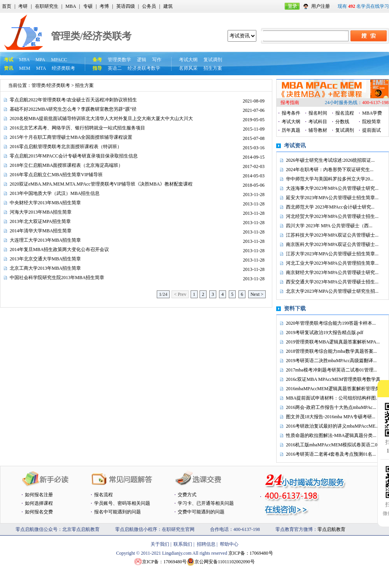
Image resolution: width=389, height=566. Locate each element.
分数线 (342, 121)
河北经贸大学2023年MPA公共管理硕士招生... (332, 216)
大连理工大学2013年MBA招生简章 (45, 240)
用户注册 (320, 6)
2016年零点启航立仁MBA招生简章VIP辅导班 (56, 174)
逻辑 (141, 59)
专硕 (88, 6)
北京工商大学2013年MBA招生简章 (45, 268)
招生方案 (212, 68)
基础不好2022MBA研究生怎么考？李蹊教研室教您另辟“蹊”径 (73, 109)
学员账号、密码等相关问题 (122, 503)
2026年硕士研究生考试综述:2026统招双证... (330, 160)
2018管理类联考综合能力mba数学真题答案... (331, 351)
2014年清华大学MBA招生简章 (41, 230)
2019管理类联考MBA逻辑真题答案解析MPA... (333, 342)
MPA (40, 59)
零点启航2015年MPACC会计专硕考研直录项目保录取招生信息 (74, 156)
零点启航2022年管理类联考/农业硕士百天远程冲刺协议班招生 (73, 100)
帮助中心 (229, 544)
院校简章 (371, 121)
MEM (24, 68)
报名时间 (317, 113)
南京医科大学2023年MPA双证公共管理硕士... (332, 244)
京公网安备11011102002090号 (224, 561)
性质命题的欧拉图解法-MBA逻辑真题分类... (331, 435)
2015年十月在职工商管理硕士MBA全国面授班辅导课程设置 (71, 137)
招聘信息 (206, 544)
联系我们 (182, 544)
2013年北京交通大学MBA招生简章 (45, 259)
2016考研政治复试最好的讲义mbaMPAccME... (332, 426)
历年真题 (291, 130)
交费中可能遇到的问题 (201, 512)
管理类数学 (119, 59)
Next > (257, 294)
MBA (70, 6)
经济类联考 (63, 68)
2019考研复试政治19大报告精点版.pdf (324, 332)
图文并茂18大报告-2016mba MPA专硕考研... (330, 416)
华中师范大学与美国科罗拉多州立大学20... (329, 179)
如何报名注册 (39, 494)
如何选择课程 (39, 503)
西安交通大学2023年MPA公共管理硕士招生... (332, 282)
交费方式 (187, 494)
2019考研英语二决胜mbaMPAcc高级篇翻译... (331, 360)
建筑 (168, 6)
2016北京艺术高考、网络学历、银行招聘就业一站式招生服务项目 (77, 128)
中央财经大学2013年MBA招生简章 (45, 202)
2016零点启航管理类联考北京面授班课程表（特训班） (66, 146)
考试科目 (317, 121)
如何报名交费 (39, 512)
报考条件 (291, 113)
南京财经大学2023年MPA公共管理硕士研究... (332, 272)
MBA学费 (372, 113)
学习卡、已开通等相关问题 (206, 503)
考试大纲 (188, 59)
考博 (104, 6)
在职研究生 (46, 6)
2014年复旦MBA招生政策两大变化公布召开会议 (59, 249)
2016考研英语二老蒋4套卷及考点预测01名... (331, 454)
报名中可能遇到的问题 (117, 512)
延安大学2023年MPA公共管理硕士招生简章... (332, 197)
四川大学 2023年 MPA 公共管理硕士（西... (329, 225)
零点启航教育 (331, 529)
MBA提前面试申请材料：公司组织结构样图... (332, 398)
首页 (6, 6)
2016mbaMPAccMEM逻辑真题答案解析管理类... (334, 388)
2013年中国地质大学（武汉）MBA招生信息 (55, 193)
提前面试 (371, 130)
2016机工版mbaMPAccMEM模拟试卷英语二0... (333, 444)
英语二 (115, 68)
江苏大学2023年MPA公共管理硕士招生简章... (332, 253)
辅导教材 (317, 130)
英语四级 (125, 6)
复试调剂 (212, 59)
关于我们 (160, 544)
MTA (41, 68)
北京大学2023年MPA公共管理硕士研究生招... (332, 291)
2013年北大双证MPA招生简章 (40, 221)
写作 (156, 59)
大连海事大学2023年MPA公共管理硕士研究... (332, 188)
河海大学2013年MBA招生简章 (41, 212)
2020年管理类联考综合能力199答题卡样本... (331, 323)
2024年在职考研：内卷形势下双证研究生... (329, 169)
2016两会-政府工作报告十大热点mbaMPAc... (331, 407)
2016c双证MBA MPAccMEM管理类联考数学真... (335, 379)
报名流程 (344, 113)
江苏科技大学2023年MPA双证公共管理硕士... (332, 235)
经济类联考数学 (144, 68)
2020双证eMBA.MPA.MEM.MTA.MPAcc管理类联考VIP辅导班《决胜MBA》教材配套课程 (101, 184)
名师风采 (188, 68)
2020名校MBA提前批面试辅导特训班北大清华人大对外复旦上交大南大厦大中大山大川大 (101, 118)
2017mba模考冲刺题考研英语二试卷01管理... (331, 370)
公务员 (149, 6)
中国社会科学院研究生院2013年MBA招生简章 (57, 277)
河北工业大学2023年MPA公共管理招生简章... (332, 263)
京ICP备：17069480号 (250, 553)
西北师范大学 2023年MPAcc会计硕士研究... (330, 207)
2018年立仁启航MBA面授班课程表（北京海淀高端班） (66, 165)
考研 (23, 6)
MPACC (59, 59)
